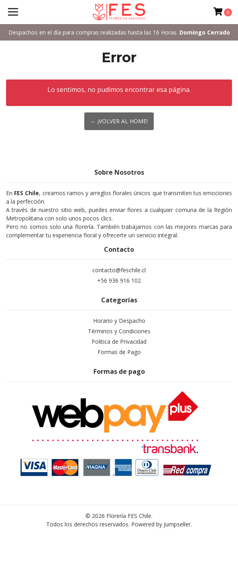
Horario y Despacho (119, 320)
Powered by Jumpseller (161, 524)
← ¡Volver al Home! (119, 121)
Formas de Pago (119, 352)
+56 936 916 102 (119, 280)
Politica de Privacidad (119, 341)
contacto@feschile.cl (119, 270)
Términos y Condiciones (119, 331)
